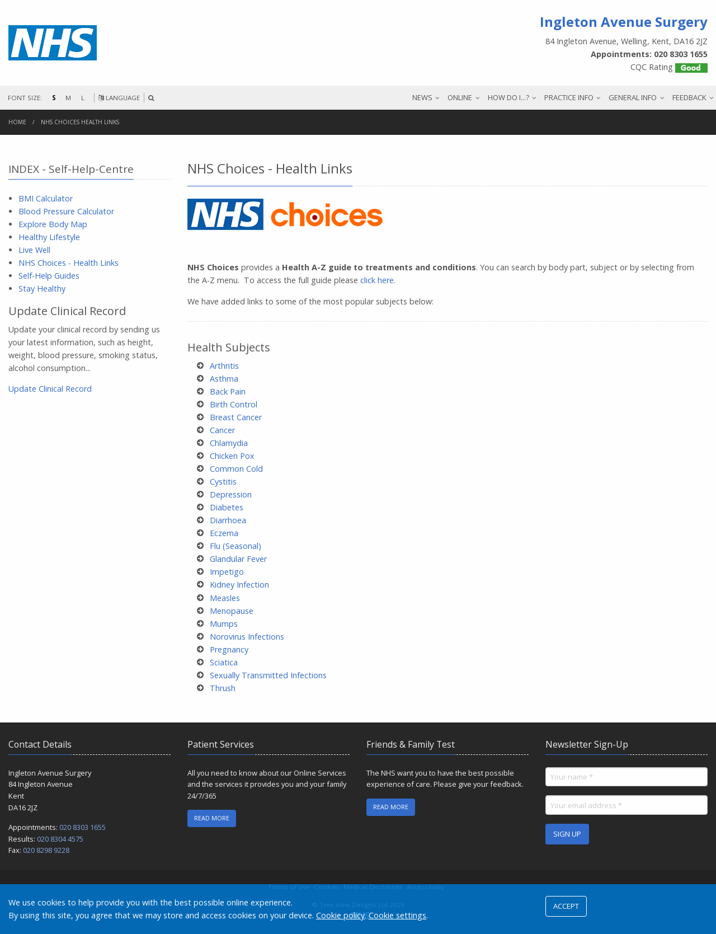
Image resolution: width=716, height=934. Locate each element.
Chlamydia (229, 443)
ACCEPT (566, 906)
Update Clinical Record (50, 388)
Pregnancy (229, 649)
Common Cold (236, 468)
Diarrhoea (228, 520)
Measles (225, 598)
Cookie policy (340, 915)
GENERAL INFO (633, 97)
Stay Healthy (41, 288)
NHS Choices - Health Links (68, 262)
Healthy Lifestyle (49, 237)
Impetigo (227, 571)
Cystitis (223, 481)
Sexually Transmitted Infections (268, 675)
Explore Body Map (52, 224)
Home (17, 122)
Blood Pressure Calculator (66, 211)
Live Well (34, 250)
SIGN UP (567, 834)
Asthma (224, 378)
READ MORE (211, 818)
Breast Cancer (236, 417)
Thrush (222, 688)
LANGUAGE (119, 97)
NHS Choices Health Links (80, 122)
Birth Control (233, 404)
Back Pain (228, 391)
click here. (377, 280)
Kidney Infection (239, 584)
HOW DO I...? (508, 97)
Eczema (224, 533)
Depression (231, 494)
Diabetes (226, 507)
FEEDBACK (689, 97)
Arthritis (224, 365)
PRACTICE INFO (568, 97)
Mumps (224, 623)
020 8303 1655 (82, 827)
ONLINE (459, 97)
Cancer (222, 430)
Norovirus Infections (247, 636)
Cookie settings (397, 915)
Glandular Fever (238, 558)
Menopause (231, 611)
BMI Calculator (45, 198)
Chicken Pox (232, 455)
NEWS (422, 97)
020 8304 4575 (60, 839)
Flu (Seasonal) (235, 546)
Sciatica (224, 662)
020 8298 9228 (46, 850)
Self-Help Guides (48, 275)
